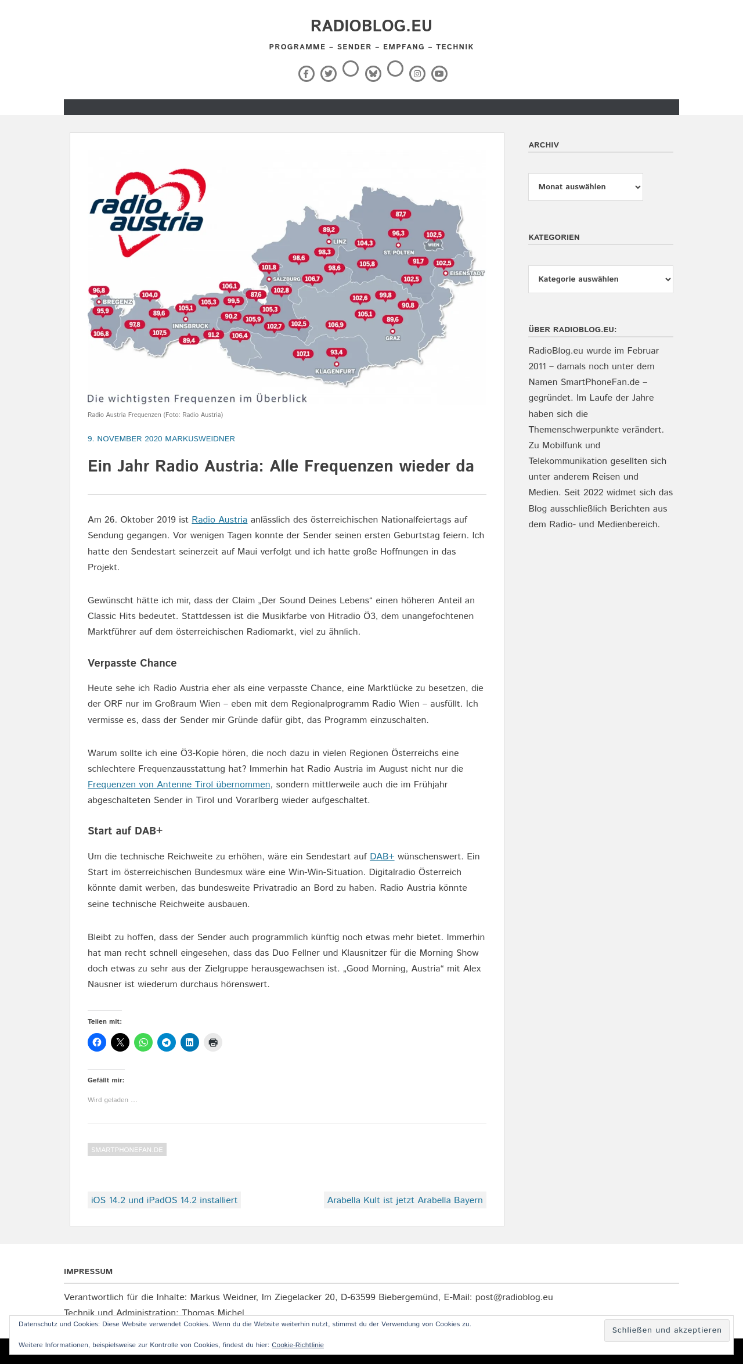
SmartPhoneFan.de (127, 1150)
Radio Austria (219, 520)
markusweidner (200, 439)
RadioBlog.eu (371, 26)
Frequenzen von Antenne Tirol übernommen (179, 784)
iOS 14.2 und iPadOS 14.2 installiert (164, 1200)
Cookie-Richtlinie (298, 1345)
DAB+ (382, 856)
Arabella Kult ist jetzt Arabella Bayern (405, 1200)
